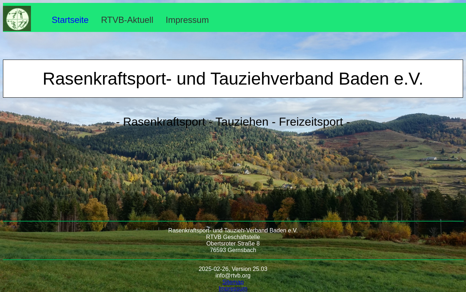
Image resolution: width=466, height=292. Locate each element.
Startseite (70, 20)
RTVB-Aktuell (127, 20)
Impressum (187, 20)
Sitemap (233, 282)
